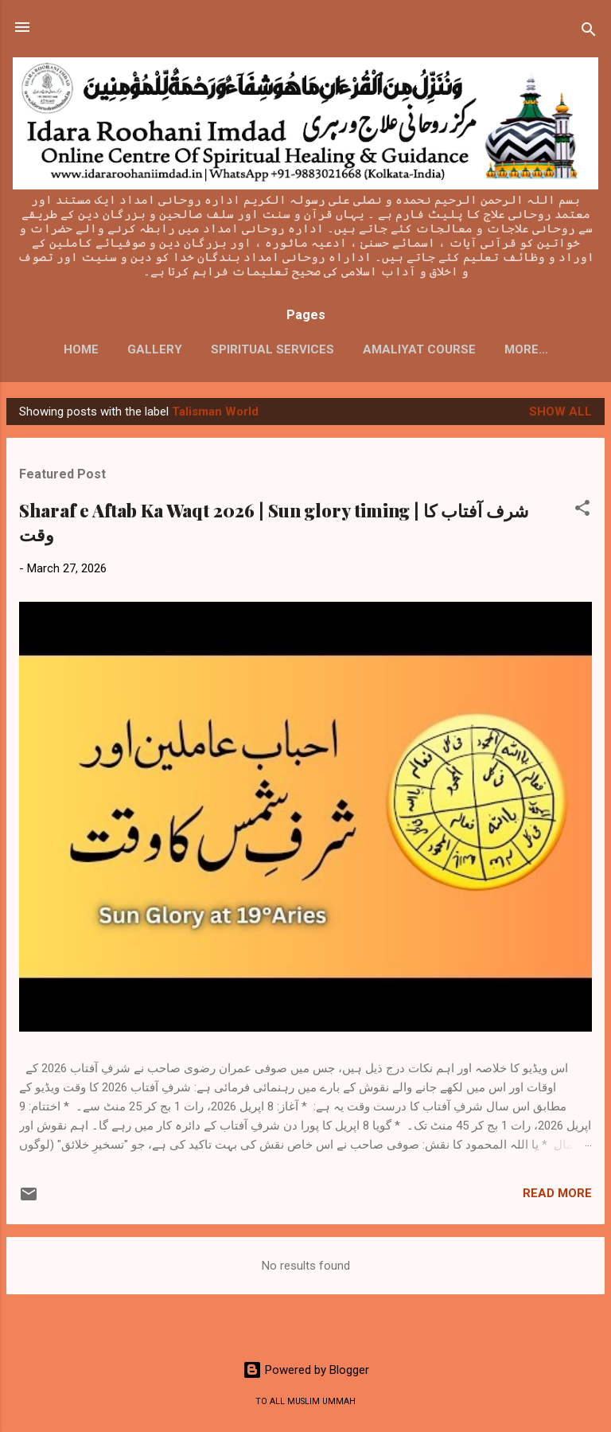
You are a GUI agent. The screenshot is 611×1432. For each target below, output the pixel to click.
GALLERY (154, 349)
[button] (582, 510)
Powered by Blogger (306, 1370)
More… (526, 349)
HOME (81, 349)
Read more (557, 1193)
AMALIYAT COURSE (419, 349)
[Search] (588, 32)
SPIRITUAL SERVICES (272, 349)
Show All (560, 411)
